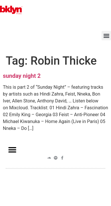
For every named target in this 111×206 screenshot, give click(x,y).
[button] (106, 35)
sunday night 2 (22, 75)
